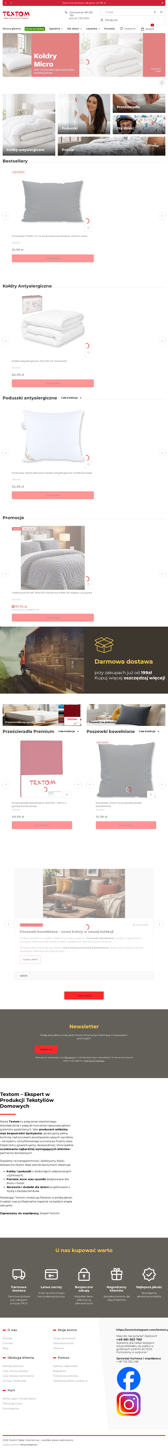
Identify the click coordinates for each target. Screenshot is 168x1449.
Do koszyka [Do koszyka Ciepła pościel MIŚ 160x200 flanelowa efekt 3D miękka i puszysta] (53, 617)
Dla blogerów (11, 1408)
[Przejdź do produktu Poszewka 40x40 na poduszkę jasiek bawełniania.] (126, 770)
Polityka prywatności (65, 1375)
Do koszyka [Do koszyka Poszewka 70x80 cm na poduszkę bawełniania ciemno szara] (53, 258)
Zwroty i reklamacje (14, 1380)
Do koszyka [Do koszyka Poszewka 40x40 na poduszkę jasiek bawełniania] (126, 825)
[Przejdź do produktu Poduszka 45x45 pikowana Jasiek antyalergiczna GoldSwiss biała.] (53, 438)
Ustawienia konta (63, 1343)
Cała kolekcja (71, 397)
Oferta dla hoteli (12, 1403)
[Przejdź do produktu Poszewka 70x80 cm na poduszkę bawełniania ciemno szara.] (53, 201)
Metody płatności (13, 1366)
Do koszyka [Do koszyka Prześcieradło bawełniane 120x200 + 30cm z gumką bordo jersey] (42, 825)
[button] (162, 3)
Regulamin (69, 1057)
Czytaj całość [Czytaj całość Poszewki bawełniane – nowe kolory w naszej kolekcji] (30, 959)
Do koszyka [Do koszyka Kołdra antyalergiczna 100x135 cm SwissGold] (53, 383)
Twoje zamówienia (64, 1338)
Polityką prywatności (94, 1060)
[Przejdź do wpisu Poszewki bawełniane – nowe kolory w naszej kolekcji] (84, 893)
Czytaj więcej (84, 995)
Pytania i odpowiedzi (65, 1366)
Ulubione (58, 1348)
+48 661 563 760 (129, 1339)
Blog (5, 1348)
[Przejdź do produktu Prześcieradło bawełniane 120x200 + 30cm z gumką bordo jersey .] (42, 770)
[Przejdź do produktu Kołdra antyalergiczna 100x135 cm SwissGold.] (53, 326)
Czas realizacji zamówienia (18, 1375)
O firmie (7, 1343)
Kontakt (7, 1338)
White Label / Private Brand (19, 1398)
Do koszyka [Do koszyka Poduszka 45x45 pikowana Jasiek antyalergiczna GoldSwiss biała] (53, 495)
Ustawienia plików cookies (69, 1380)
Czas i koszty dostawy (15, 1371)
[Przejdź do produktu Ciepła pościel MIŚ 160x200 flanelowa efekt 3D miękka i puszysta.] (53, 558)
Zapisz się (46, 1049)
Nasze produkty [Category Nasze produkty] (31, 925)
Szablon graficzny (20, 1444)
